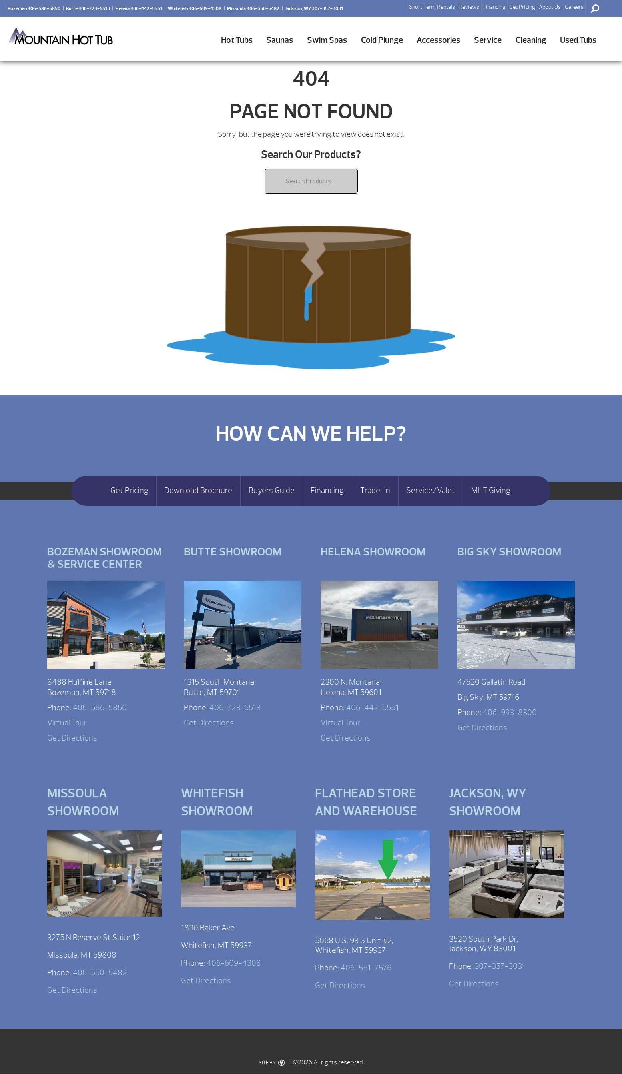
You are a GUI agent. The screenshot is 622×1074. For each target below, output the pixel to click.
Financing (494, 7)
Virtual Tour (67, 723)
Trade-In (375, 490)
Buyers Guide (272, 490)
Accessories (438, 40)
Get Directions (72, 738)
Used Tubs (578, 40)
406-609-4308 (234, 963)
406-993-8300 (510, 712)
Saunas (279, 40)
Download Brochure (198, 490)
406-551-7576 (366, 968)
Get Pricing (522, 7)
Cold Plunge (382, 40)
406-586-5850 (100, 708)
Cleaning (531, 40)
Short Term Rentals (432, 7)
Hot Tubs (237, 40)
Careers (574, 7)
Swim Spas (327, 40)
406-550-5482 (100, 973)
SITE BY (272, 1063)
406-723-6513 (235, 708)
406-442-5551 (372, 708)
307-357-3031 (499, 966)
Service (488, 40)
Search (595, 8)
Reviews (469, 7)
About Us (550, 7)
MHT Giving (490, 490)
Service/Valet (430, 490)
